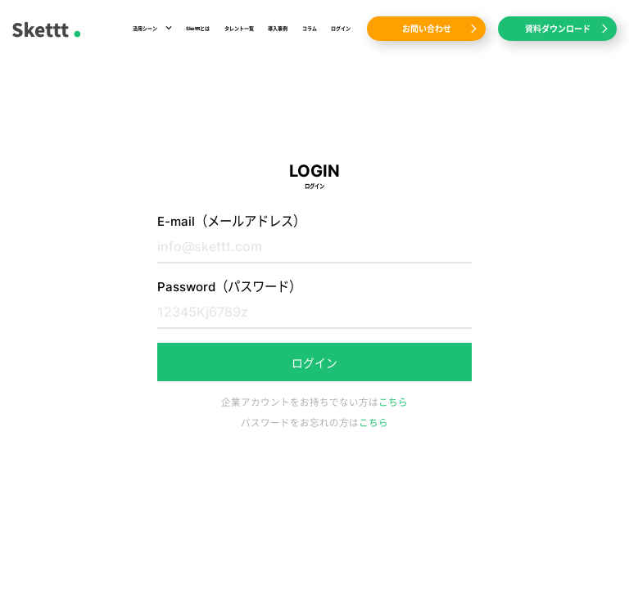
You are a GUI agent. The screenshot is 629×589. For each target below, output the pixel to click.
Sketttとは (198, 28)
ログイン (341, 28)
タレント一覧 (239, 28)
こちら (393, 402)
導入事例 (277, 28)
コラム (309, 28)
